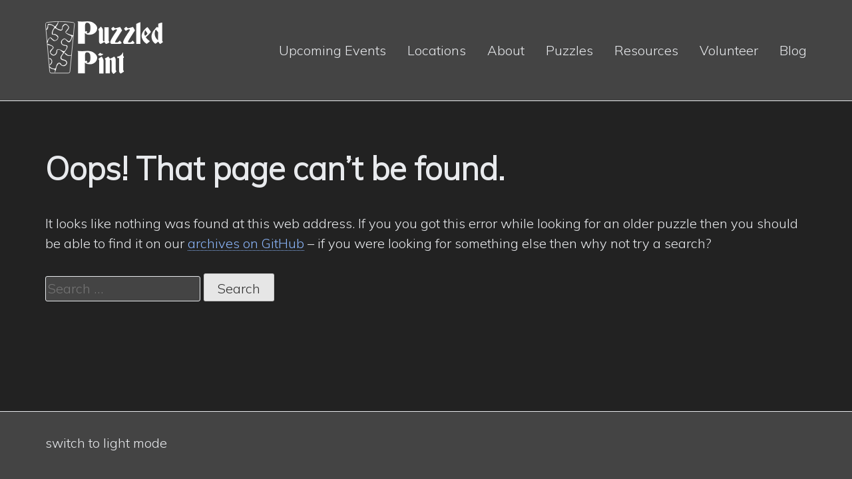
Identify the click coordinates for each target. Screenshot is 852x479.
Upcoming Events (332, 50)
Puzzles (569, 50)
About (506, 50)
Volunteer (729, 50)
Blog (793, 50)
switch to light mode (106, 442)
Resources (646, 50)
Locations (436, 50)
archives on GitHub (246, 243)
